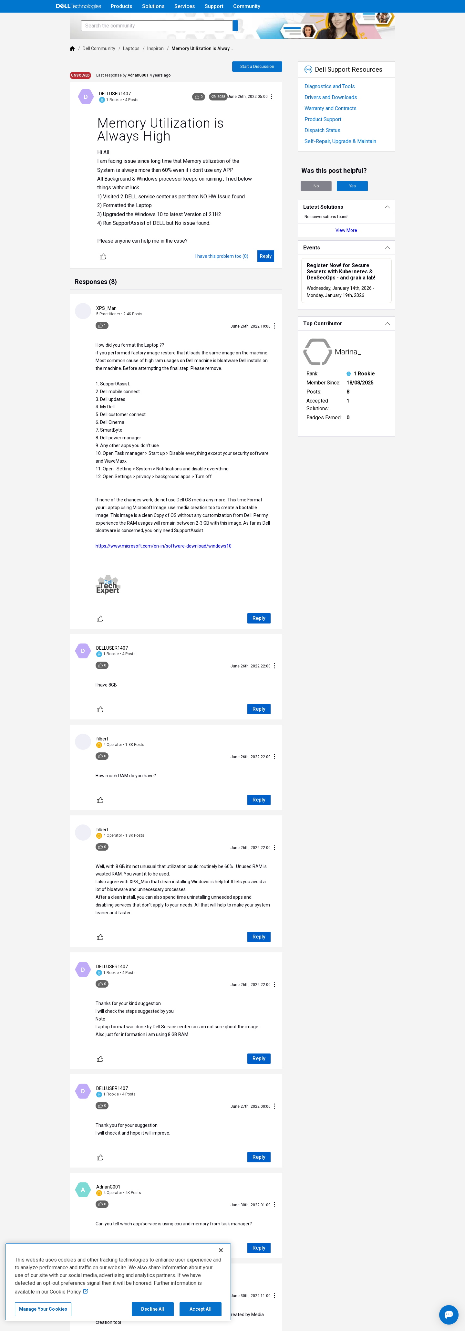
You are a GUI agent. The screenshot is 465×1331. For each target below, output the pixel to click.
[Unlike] (80, 274)
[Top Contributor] (362, 341)
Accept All (200, 1309)
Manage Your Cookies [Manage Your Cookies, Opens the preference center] (43, 1309)
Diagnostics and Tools (339, 104)
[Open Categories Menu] (78, 21)
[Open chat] (430, 1315)
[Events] (362, 265)
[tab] (72, 300)
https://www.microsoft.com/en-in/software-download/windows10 (140, 534)
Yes (361, 204)
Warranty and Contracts (340, 126)
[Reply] (274, 274)
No (325, 204)
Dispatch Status (331, 148)
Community (246, 6)
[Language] (410, 21)
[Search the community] (134, 43)
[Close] (221, 1250)
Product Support (332, 137)
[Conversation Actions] (280, 115)
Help (369, 21)
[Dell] (49, 66)
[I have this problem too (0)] (231, 274)
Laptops (108, 66)
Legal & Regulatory (340, 1311)
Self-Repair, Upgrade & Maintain (349, 159)
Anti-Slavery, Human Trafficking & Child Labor (55, 1321)
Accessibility (382, 1311)
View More (363, 248)
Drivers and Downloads (340, 115)
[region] (118, 1282)
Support (214, 6)
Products (121, 6)
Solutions (153, 6)
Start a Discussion (266, 84)
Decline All (152, 1309)
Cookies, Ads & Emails (287, 1311)
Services (184, 6)
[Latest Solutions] (362, 225)
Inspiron (132, 66)
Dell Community (75, 66)
